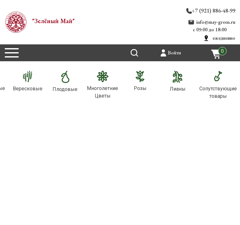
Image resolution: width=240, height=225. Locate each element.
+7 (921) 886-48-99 (213, 10)
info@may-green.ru (215, 22)
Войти (174, 52)
